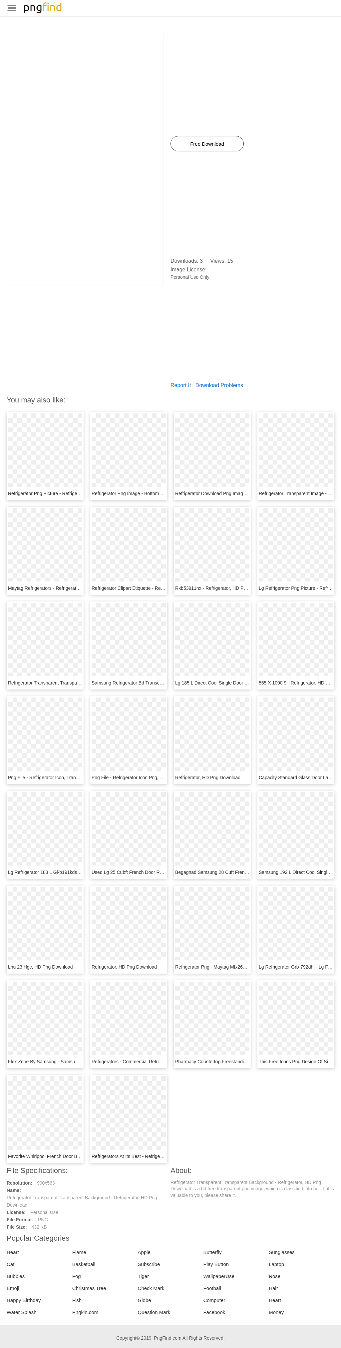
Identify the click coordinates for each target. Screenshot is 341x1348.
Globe (144, 1300)
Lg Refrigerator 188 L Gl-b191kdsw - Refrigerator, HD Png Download (79, 872)
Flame (79, 1252)
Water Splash (21, 1312)
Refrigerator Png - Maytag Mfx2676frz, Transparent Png (232, 967)
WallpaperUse (218, 1276)
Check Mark (151, 1288)
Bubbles (16, 1276)
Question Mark (154, 1312)
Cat (10, 1264)
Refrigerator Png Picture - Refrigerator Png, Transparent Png (71, 493)
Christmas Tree (89, 1288)
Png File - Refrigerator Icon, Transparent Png (54, 777)
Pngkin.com (85, 1312)
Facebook (214, 1312)
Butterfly (212, 1252)
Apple (144, 1252)
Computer (214, 1300)
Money (276, 1312)
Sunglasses (282, 1252)
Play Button (216, 1264)
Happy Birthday (24, 1300)
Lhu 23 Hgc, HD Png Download (40, 967)
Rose (274, 1276)
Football (212, 1288)
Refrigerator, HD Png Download (207, 777)
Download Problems (219, 385)
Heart (13, 1252)
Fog (76, 1276)
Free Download (207, 144)
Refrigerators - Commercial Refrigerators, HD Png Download (154, 1061)
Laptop (276, 1264)
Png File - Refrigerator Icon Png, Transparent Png (143, 777)
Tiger (143, 1276)
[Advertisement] (85, 79)
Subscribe (149, 1264)
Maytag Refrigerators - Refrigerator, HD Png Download (64, 588)
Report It (180, 385)
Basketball (83, 1264)
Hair (273, 1288)
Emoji (13, 1288)
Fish (77, 1300)
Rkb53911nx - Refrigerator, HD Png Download (223, 588)
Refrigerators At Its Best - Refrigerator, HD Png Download (151, 1156)
